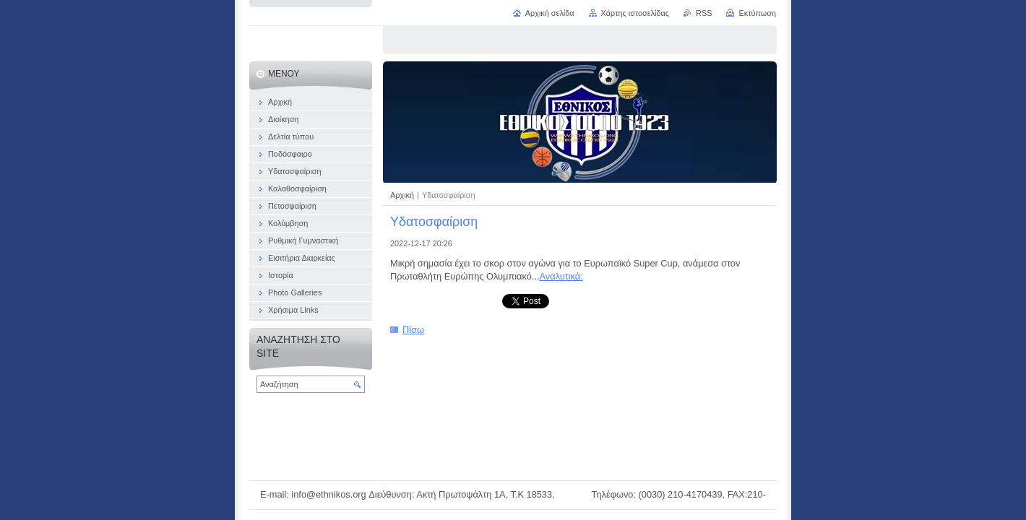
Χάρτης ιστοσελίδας (635, 13)
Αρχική (403, 195)
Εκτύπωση (757, 13)
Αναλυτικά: (561, 276)
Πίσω (413, 329)
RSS (704, 13)
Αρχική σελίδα (549, 13)
